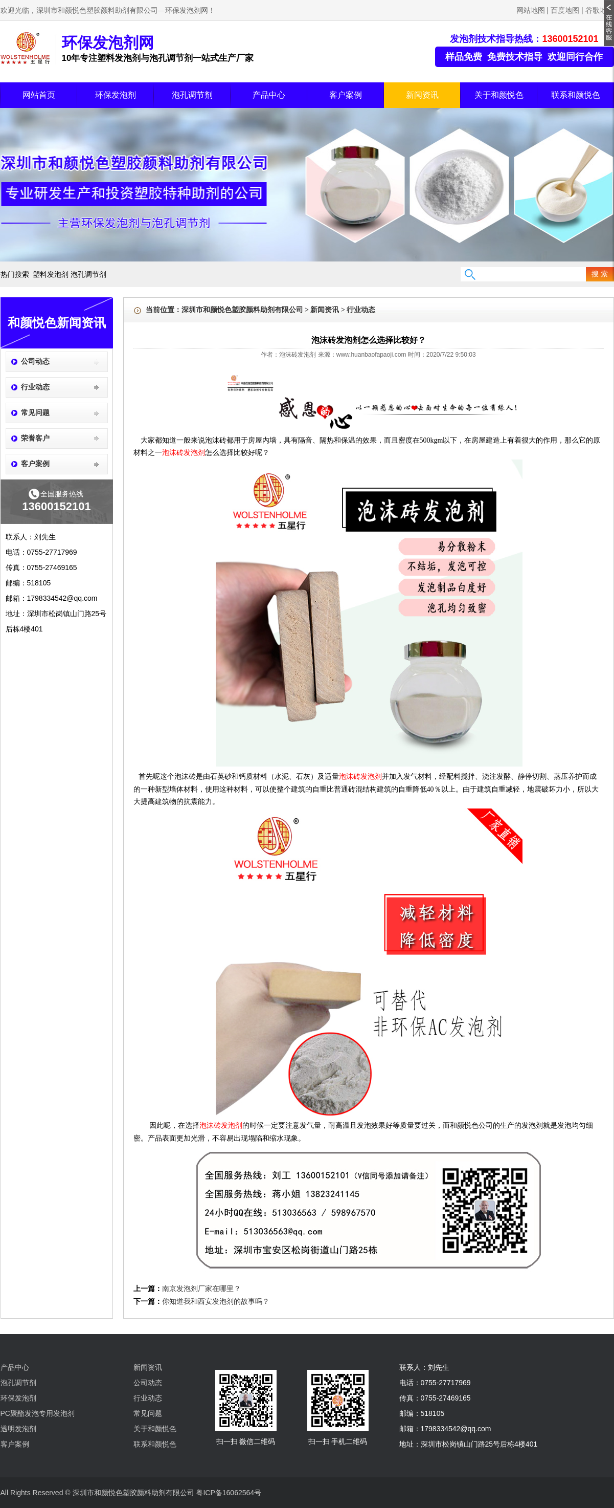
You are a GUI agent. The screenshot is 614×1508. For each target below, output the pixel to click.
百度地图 (565, 10)
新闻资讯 (422, 95)
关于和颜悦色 (499, 95)
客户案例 (345, 95)
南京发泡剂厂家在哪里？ (201, 1289)
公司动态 (35, 361)
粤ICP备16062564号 (228, 1493)
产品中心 (269, 95)
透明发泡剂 (18, 1429)
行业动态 (35, 387)
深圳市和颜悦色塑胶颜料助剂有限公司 (242, 310)
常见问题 (35, 413)
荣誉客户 (35, 438)
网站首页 (38, 95)
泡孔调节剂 (192, 95)
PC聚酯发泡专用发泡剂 (38, 1413)
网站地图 (530, 10)
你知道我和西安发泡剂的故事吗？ (215, 1301)
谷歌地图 (599, 10)
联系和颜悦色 (575, 95)
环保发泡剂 (115, 95)
